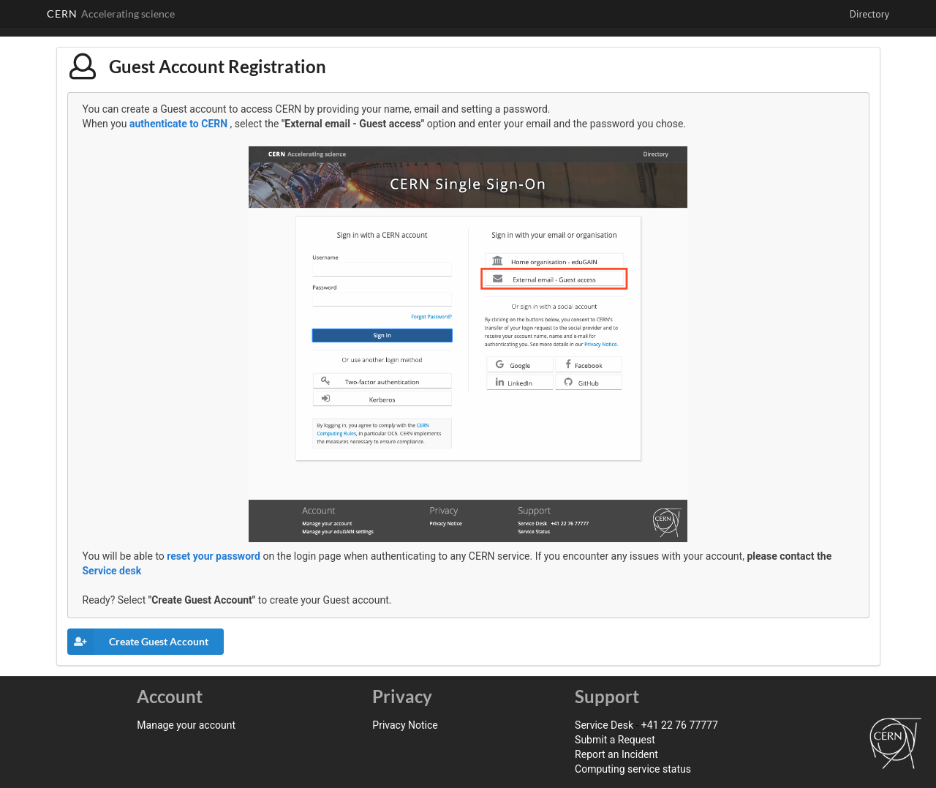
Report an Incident (616, 754)
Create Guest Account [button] (137, 641)
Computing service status (633, 769)
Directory (869, 13)
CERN (111, 13)
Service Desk (604, 725)
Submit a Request (615, 740)
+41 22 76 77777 (679, 725)
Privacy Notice (404, 725)
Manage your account (186, 725)
